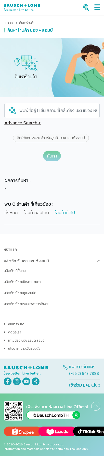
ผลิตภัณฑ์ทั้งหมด (15, 270)
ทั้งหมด (11, 212)
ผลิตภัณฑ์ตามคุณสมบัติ (20, 293)
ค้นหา (52, 155)
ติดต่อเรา (14, 332)
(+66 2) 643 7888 (84, 373)
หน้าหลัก (9, 23)
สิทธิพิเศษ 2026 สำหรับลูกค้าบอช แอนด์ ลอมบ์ (51, 138)
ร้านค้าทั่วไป (65, 212)
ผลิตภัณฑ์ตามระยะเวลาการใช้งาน (26, 304)
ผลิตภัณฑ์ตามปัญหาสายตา (22, 281)
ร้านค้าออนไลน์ (36, 212)
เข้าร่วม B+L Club (84, 385)
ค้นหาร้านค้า (16, 324)
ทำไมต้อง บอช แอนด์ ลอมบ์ (26, 340)
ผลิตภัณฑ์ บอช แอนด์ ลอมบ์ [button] (26, 261)
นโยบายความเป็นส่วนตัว (24, 348)
